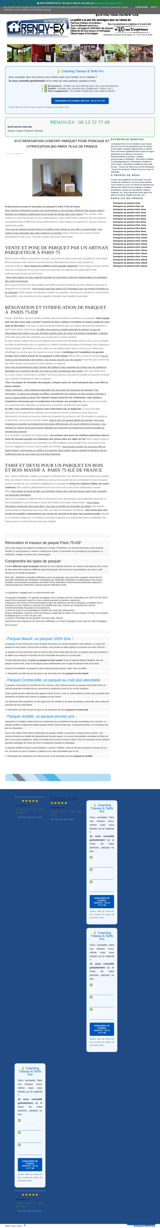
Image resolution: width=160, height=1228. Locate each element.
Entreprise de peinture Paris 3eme (129, 212)
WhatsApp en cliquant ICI (107, 3)
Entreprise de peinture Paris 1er (128, 206)
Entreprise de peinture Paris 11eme (130, 237)
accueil (13, 41)
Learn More (141, 7)
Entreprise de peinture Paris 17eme (130, 256)
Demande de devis (103, 41)
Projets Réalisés (75, 41)
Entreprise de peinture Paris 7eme (129, 225)
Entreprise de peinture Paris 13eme (130, 244)
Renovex (30, 41)
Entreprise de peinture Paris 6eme (129, 222)
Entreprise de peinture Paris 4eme (129, 215)
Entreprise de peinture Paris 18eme (130, 259)
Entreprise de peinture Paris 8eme (129, 228)
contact (126, 41)
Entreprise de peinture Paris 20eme (130, 266)
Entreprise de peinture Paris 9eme (129, 231)
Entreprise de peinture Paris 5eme (129, 219)
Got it (154, 7)
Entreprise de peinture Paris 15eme (130, 250)
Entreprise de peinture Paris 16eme (130, 253)
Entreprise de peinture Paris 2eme (129, 209)
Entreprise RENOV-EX (144, 1226)
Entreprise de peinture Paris (126, 203)
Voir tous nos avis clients (30, 817)
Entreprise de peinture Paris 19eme (130, 263)
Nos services (50, 41)
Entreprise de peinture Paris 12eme (130, 241)
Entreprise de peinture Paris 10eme (130, 234)
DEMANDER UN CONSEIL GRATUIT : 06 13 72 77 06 (80, 101)
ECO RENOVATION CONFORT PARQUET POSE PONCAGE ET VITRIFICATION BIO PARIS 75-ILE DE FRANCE (62, 143)
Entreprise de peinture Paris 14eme (130, 247)
